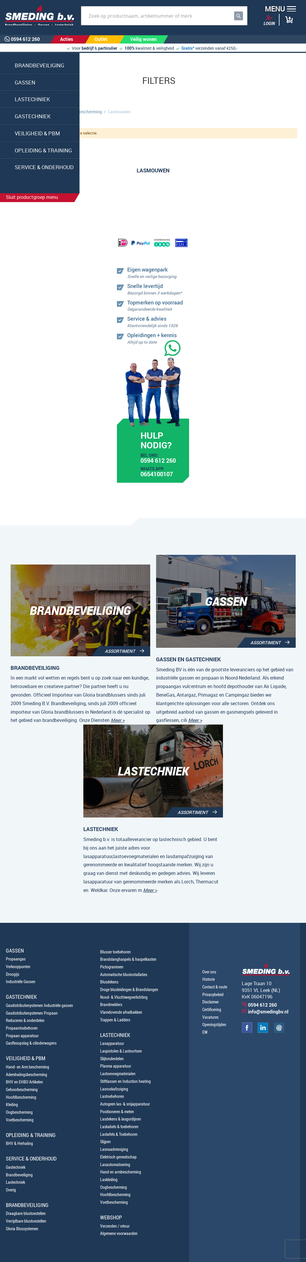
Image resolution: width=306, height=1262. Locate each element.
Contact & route (214, 987)
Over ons (209, 972)
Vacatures (210, 1017)
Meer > (118, 720)
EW (205, 1032)
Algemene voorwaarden (119, 1233)
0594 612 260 (158, 461)
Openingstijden (214, 1024)
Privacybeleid (213, 994)
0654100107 (156, 475)
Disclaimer (210, 1002)
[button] (278, 9)
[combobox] (164, 15)
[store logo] (37, 15)
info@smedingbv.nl (268, 1011)
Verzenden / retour (115, 1226)
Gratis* (187, 48)
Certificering (211, 1009)
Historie (208, 979)
